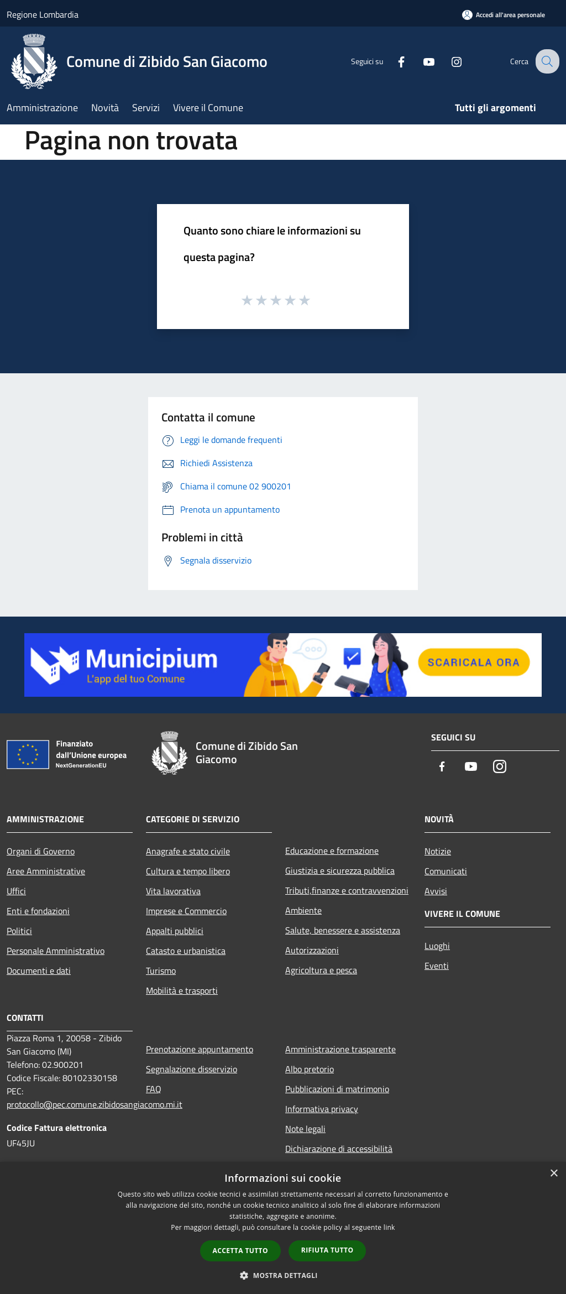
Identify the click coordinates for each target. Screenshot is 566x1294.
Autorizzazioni (312, 950)
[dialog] (283, 1228)
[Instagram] (448, 61)
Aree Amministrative (46, 871)
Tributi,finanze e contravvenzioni (346, 890)
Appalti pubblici (174, 930)
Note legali (305, 1128)
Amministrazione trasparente (340, 1049)
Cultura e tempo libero (188, 871)
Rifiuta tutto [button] (327, 1250)
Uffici (16, 891)
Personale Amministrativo (55, 950)
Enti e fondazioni (38, 910)
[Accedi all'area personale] (503, 15)
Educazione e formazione (332, 850)
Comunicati (445, 871)
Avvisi (435, 891)
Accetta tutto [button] (240, 1250)
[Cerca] (546, 61)
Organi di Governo (41, 851)
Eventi (436, 965)
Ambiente (303, 910)
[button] (283, 1275)
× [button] (553, 1174)
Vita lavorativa (173, 891)
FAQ (153, 1088)
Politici (19, 930)
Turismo (161, 970)
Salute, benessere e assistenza (342, 930)
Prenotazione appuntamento (199, 1049)
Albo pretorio (309, 1069)
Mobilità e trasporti (182, 990)
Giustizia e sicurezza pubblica (340, 870)
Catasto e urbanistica (186, 950)
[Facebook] (392, 61)
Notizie (437, 851)
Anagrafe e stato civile (188, 851)
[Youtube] (420, 61)
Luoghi (437, 945)
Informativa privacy (321, 1108)
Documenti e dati (39, 970)
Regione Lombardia (42, 14)
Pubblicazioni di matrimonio (337, 1088)
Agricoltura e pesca (321, 970)
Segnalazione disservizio (191, 1069)
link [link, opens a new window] (389, 1227)
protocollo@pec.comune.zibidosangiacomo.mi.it (94, 1104)
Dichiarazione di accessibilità (338, 1148)
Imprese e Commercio (186, 910)
